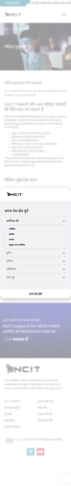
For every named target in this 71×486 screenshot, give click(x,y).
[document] (35, 243)
